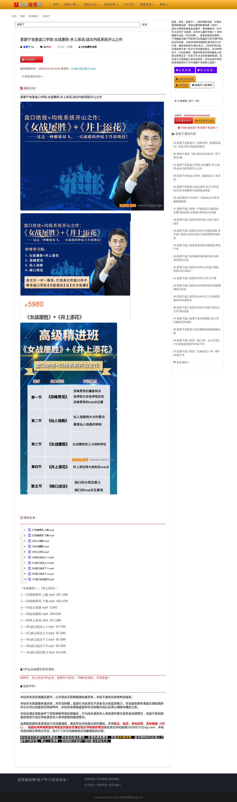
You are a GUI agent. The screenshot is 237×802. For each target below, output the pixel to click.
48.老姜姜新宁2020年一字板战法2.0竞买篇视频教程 (196, 199)
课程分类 (71, 4)
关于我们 (89, 785)
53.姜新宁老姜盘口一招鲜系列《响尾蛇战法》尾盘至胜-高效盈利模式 (196, 144)
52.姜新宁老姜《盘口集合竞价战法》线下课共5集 (196, 155)
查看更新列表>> (32, 76)
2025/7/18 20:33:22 (49, 68)
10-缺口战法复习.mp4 (83, 68)
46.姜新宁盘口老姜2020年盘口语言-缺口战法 (196, 221)
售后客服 (102, 778)
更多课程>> (181, 362)
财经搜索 (114, 778)
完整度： (62, 46)
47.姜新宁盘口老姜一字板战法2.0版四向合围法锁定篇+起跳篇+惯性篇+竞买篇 (196, 210)
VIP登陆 (182, 85)
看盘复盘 (147, 4)
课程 (22, 16)
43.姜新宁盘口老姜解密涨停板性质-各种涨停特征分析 (196, 258)
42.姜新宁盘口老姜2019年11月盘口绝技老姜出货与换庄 (196, 269)
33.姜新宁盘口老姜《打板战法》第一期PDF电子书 (196, 353)
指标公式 (91, 4)
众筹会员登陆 (185, 78)
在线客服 (89, 778)
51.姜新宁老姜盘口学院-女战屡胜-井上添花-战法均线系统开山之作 (196, 166)
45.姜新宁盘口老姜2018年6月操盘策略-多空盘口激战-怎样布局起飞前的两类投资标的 (197, 234)
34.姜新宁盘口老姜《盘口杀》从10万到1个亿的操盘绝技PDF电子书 (196, 342)
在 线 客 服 (185, 70)
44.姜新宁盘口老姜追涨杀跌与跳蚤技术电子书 (196, 247)
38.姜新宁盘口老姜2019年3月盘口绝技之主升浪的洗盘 (196, 309)
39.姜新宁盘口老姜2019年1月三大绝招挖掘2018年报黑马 (196, 298)
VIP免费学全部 (89, 47)
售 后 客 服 (206, 70)
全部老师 (111, 4)
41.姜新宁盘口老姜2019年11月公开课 (194, 278)
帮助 (164, 4)
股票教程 (33, 16)
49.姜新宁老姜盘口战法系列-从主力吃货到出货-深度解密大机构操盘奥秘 (196, 188)
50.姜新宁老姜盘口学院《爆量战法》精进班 (196, 177)
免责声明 (102, 785)
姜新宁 (46, 16)
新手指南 (114, 785)
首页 (14, 16)
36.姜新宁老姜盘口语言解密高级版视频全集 (196, 331)
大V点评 (129, 4)
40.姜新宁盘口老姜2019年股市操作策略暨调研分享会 (197, 287)
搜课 (144, 24)
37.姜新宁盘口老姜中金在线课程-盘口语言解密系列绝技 (196, 320)
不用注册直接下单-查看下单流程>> (198, 127)
